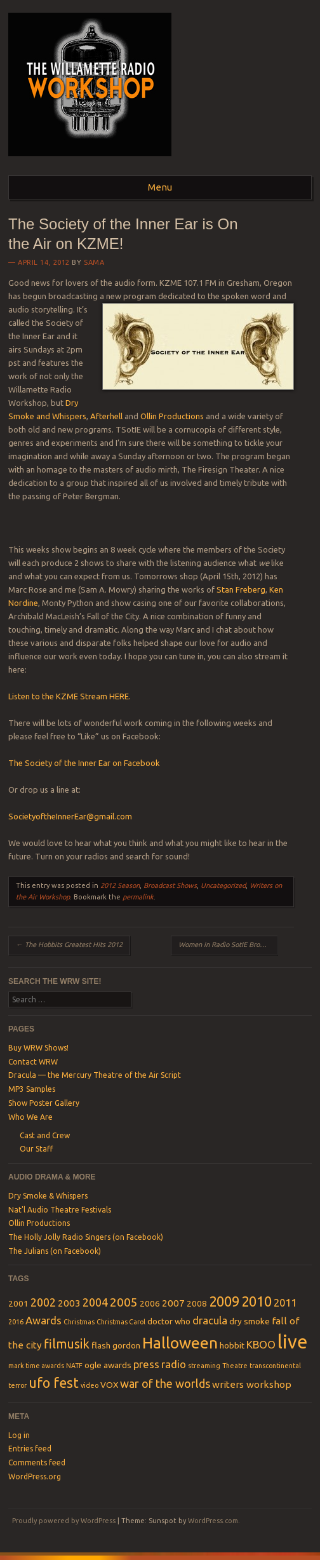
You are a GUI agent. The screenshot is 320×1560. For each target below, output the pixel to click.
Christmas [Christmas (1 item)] (79, 1322)
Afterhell (106, 416)
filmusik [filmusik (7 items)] (67, 1343)
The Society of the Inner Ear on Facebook (84, 762)
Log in (19, 1435)
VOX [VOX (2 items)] (109, 1385)
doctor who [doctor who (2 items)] (168, 1321)
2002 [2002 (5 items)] (43, 1302)
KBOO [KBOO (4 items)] (261, 1344)
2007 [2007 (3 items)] (173, 1303)
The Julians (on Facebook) (54, 1251)
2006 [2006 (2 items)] (150, 1303)
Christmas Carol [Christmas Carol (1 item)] (121, 1322)
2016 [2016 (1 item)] (15, 1322)
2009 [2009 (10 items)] (224, 1301)
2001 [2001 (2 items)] (18, 1303)
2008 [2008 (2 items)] (197, 1303)
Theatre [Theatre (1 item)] (235, 1365)
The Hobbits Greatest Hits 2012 (69, 944)
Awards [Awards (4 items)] (43, 1320)
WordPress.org (34, 1476)
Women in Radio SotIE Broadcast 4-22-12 (227, 944)
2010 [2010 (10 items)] (256, 1301)
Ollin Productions (172, 416)
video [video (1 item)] (89, 1385)
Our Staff (36, 1149)
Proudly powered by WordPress (64, 1520)
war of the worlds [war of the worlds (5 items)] (165, 1383)
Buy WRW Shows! (38, 1048)
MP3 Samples (31, 1089)
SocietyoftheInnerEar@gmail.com (70, 816)
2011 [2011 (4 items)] (285, 1302)
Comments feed (36, 1462)
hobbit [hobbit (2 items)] (232, 1345)
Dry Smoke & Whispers (48, 1196)
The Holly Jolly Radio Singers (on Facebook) (85, 1237)
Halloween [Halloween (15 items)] (180, 1343)
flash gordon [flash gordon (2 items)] (115, 1345)
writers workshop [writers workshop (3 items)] (251, 1384)
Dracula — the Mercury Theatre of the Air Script (94, 1075)
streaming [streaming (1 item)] (204, 1365)
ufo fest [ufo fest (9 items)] (54, 1382)
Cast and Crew (45, 1135)
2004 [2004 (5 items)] (95, 1302)
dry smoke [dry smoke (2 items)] (249, 1321)
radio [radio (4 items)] (173, 1364)
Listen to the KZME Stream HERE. (69, 696)
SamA (94, 262)
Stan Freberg (241, 589)
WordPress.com (213, 1520)
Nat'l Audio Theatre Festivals (59, 1210)
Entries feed (29, 1448)
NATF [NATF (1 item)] (74, 1365)
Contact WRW (33, 1062)
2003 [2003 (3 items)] (69, 1303)
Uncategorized (223, 885)
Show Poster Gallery (43, 1103)
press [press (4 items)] (146, 1364)
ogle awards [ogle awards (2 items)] (107, 1365)
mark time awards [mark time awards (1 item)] (36, 1365)
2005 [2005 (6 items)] (124, 1302)
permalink (138, 897)
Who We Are (30, 1117)
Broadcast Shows (170, 885)
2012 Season (120, 885)
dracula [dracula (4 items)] (209, 1320)
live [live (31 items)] (292, 1341)
